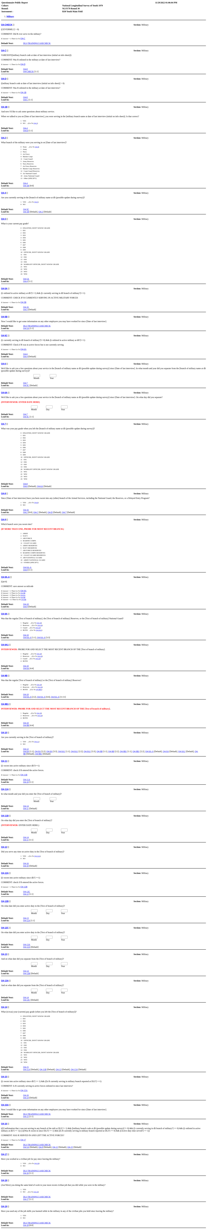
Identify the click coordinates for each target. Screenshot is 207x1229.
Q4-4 (25, 128)
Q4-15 (26, 1067)
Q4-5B (23, 302)
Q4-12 (26, 749)
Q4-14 (26, 806)
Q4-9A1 (39, 630)
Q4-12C (26, 892)
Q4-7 (25, 383)
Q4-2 (35, 123)
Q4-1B (23, 92)
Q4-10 (26, 604)
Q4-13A (26, 944)
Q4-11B (23, 775)
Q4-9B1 (39, 690)
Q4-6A (23, 349)
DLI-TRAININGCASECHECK (37, 43)
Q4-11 (36, 742)
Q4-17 (23, 1140)
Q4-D (22, 64)
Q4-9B (22, 593)
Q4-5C (26, 209)
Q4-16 (26, 307)
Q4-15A (23, 1090)
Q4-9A (23, 591)
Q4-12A (37, 856)
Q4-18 (36, 1163)
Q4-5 (36, 202)
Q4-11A (26, 780)
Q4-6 (25, 354)
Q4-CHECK (28, 71)
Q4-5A (26, 279)
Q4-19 (36, 1192)
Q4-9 (36, 503)
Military (10, 16)
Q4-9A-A (27, 567)
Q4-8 (25, 69)
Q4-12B (23, 887)
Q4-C (22, 38)
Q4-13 (26, 918)
